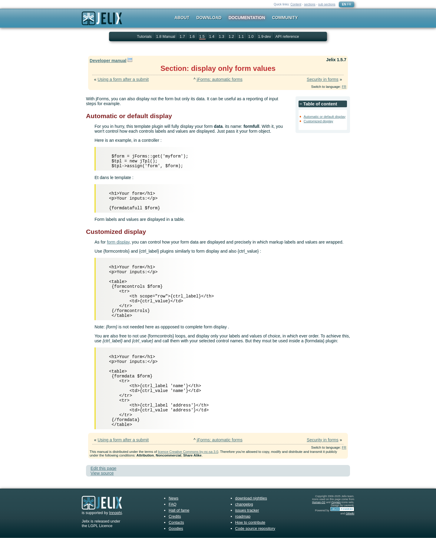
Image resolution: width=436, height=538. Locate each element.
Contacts (176, 522)
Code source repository (255, 528)
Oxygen (336, 502)
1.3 (222, 36)
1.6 (193, 36)
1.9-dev (265, 36)
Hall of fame (179, 510)
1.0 (251, 36)
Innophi (115, 512)
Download (209, 17)
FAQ (173, 504)
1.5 (202, 36)
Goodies (176, 528)
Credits (175, 516)
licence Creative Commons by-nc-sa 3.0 (188, 451)
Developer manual (108, 60)
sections (309, 4)
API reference (287, 36)
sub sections (326, 4)
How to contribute (250, 522)
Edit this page (103, 468)
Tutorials (144, 36)
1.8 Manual (166, 36)
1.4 (212, 36)
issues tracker (247, 510)
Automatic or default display (324, 116)
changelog (244, 504)
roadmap (243, 516)
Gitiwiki (350, 513)
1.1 (241, 36)
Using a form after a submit (123, 79)
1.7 (183, 36)
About (181, 17)
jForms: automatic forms (220, 79)
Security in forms (323, 79)
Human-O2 (318, 502)
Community (285, 17)
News (173, 498)
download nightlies (251, 498)
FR (349, 4)
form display (118, 242)
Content (295, 4)
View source (102, 473)
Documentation (247, 17)
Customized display (318, 121)
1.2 (232, 36)
